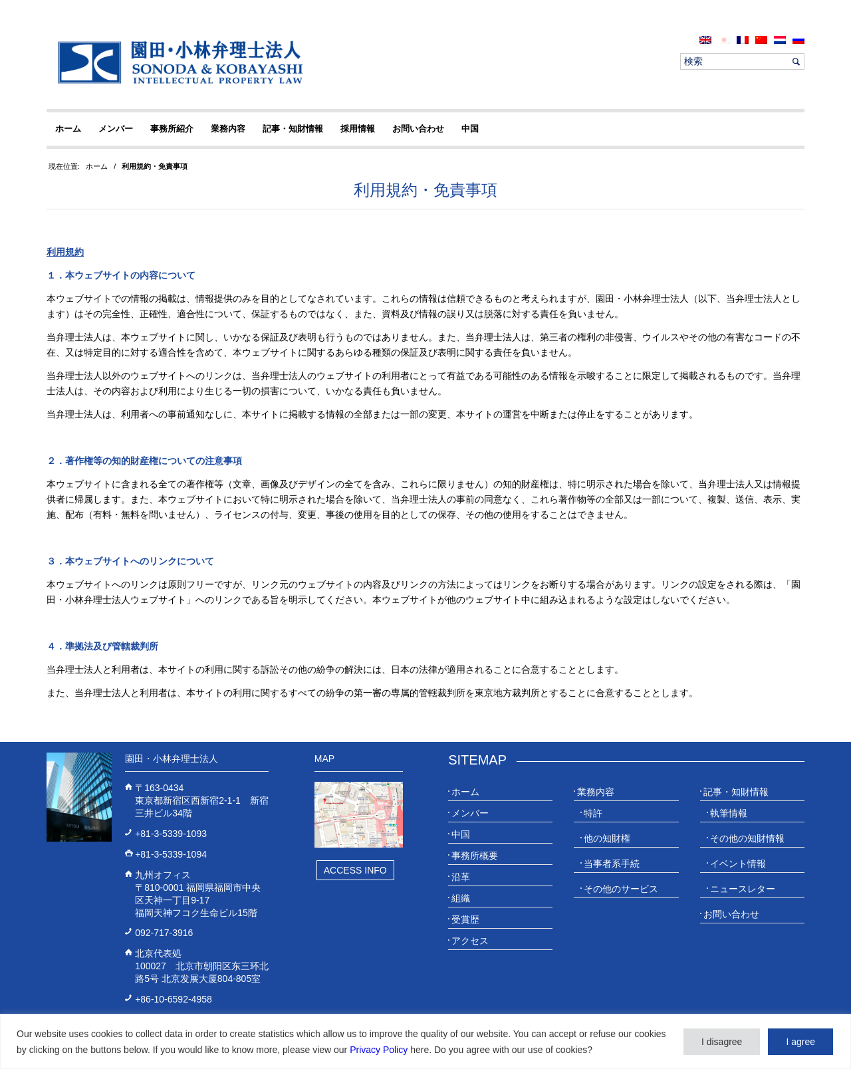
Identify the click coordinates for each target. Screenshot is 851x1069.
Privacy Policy (379, 1049)
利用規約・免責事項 (425, 190)
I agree (800, 1041)
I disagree (721, 1041)
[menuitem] (705, 39)
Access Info (355, 870)
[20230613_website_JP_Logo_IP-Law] (177, 61)
